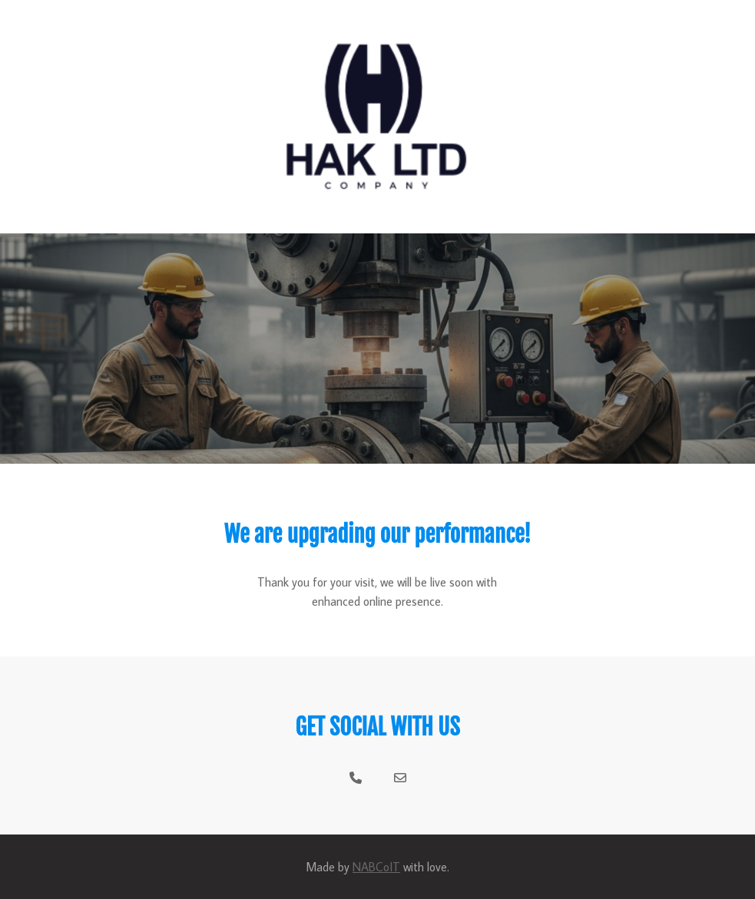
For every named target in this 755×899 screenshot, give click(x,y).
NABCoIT (376, 866)
